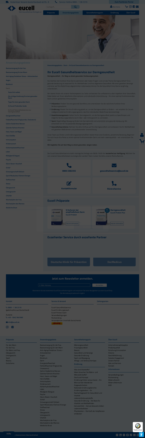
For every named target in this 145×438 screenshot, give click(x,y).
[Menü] (141, 423)
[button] (56, 227)
